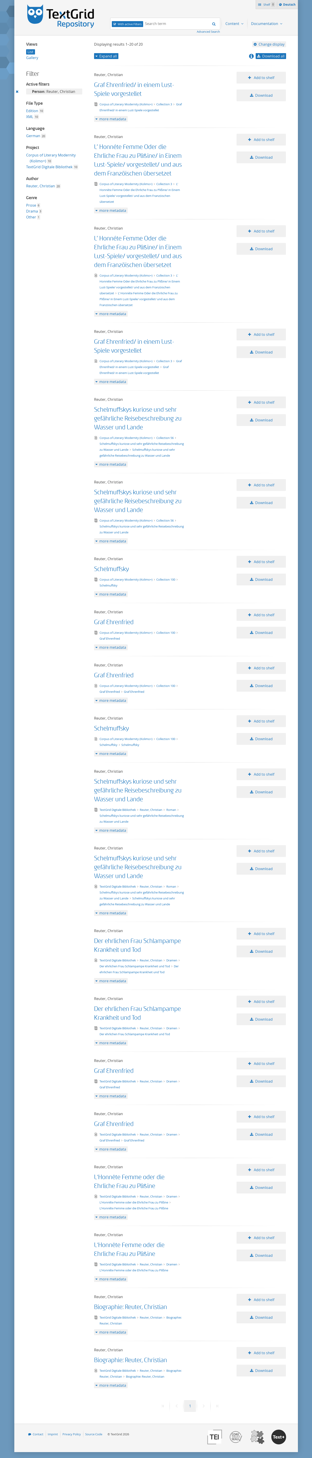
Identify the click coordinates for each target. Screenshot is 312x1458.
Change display (272, 44)
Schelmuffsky (111, 569)
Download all (273, 56)
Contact (38, 1434)
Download (264, 95)
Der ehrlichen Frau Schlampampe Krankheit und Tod (135, 966)
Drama (32, 211)
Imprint (53, 1434)
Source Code (93, 1434)
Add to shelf (263, 77)
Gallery (32, 57)
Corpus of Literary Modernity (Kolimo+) (126, 104)
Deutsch (290, 5)
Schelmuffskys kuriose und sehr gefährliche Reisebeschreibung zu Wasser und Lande (138, 418)
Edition (32, 110)
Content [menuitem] (232, 23)
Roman (171, 810)
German (33, 135)
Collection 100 (166, 579)
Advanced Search (208, 32)
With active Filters (130, 24)
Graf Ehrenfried (114, 622)
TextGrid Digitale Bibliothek (49, 166)
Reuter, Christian (40, 185)
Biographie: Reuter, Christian (130, 1307)
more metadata (112, 118)
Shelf (269, 4)
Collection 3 (164, 104)
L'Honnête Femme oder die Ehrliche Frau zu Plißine (134, 1202)
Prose (31, 205)
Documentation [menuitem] (265, 23)
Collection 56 (165, 438)
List (30, 51)
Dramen (172, 960)
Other (31, 217)
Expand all (108, 56)
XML (29, 116)
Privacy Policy (71, 1434)
